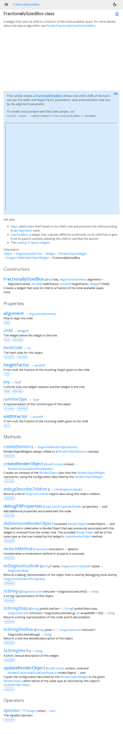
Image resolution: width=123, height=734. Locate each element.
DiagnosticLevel (31, 591)
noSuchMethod (18, 548)
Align (14, 226)
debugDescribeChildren (25, 489)
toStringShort (16, 650)
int (29, 348)
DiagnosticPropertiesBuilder (63, 507)
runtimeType (15, 399)
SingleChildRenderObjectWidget (28, 258)
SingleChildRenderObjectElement (57, 447)
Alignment (25, 230)
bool (52, 711)
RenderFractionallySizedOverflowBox (70, 26)
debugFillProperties (23, 506)
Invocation (41, 549)
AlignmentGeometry (73, 279)
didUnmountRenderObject (28, 523)
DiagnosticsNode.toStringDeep (24, 579)
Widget (50, 254)
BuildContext (54, 464)
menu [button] (6, 4)
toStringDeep (16, 608)
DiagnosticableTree (29, 254)
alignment (14, 313)
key (7, 382)
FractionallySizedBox (49, 96)
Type (35, 399)
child (8, 330)
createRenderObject (24, 463)
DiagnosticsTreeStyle (75, 566)
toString (11, 591)
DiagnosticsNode (70, 489)
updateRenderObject (24, 668)
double (36, 284)
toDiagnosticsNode (21, 566)
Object (8, 254)
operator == (15, 710)
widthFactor (16, 416)
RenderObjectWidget (73, 254)
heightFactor (16, 365)
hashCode (13, 347)
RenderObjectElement (72, 451)
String (46, 566)
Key (49, 279)
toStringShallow (18, 629)
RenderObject (48, 473)
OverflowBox (19, 235)
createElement (17, 446)
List (56, 489)
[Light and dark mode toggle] (115, 4)
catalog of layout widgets (33, 243)
